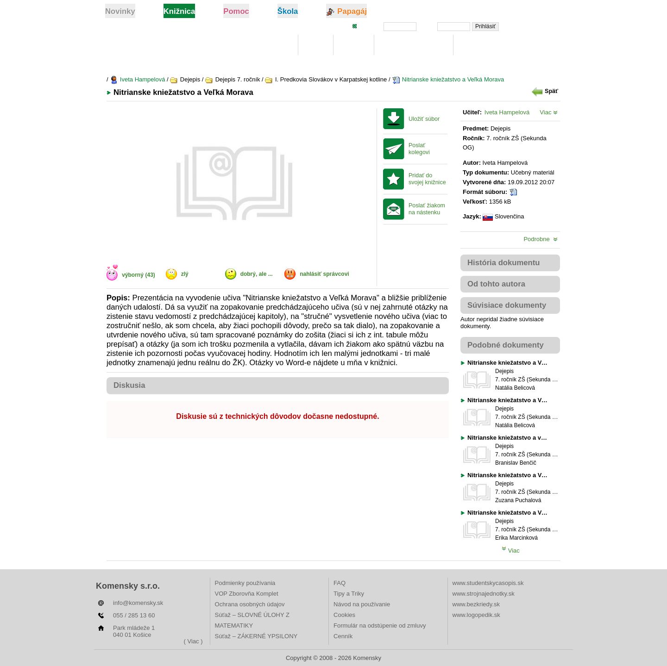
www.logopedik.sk (476, 614)
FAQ (340, 582)
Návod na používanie (362, 604)
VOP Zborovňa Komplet (246, 593)
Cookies (344, 614)
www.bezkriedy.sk (476, 604)
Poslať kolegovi (419, 149)
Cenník (343, 636)
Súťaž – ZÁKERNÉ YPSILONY (256, 636)
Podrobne (540, 239)
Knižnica (275, 45)
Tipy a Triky (349, 593)
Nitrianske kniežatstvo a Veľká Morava (448, 79)
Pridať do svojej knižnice (427, 179)
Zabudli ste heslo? (534, 26)
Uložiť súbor (424, 119)
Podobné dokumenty (505, 345)
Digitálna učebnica (414, 45)
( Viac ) (193, 641)
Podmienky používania (245, 582)
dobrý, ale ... (256, 274)
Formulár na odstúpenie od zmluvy (380, 625)
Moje (316, 45)
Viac (549, 112)
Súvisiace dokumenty (506, 305)
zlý (185, 274)
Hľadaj (353, 45)
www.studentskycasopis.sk (488, 582)
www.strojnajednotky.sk (484, 593)
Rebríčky (477, 45)
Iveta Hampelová (137, 79)
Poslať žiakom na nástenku (427, 209)
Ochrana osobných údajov (250, 604)
